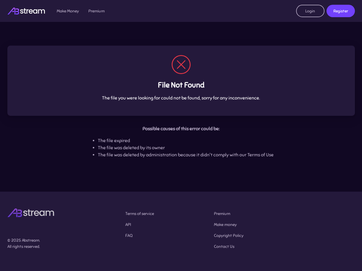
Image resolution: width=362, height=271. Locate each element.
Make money (225, 224)
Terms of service (139, 213)
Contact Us (224, 246)
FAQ (129, 235)
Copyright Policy (229, 235)
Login (310, 11)
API (128, 224)
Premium (96, 11)
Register (340, 11)
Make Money (68, 11)
